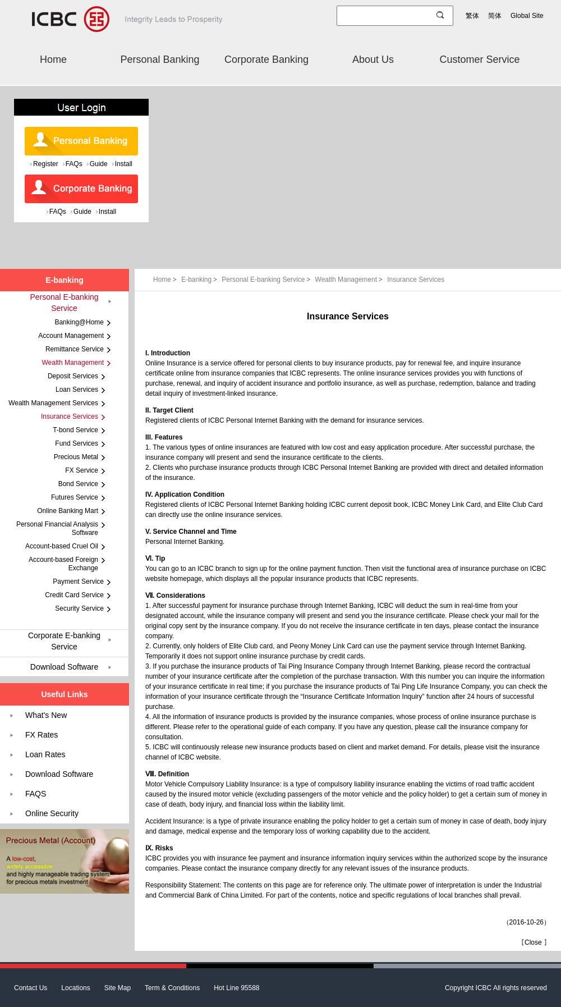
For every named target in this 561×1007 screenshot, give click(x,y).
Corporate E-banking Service (64, 641)
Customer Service (479, 59)
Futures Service (74, 497)
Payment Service (78, 581)
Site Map (117, 988)
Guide (99, 164)
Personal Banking (159, 59)
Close (533, 942)
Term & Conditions (172, 988)
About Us (373, 59)
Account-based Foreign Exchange (63, 564)
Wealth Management (350, 279)
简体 (495, 16)
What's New (46, 715)
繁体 (472, 16)
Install (123, 164)
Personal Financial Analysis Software (57, 528)
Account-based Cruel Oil (61, 546)
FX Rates (41, 734)
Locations (75, 988)
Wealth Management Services (53, 403)
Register (45, 164)
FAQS (35, 793)
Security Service (79, 608)
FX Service (81, 470)
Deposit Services (73, 376)
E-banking (200, 279)
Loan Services (77, 389)
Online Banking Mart (67, 511)
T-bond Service (75, 430)
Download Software (64, 666)
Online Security (52, 813)
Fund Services (76, 443)
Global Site (527, 16)
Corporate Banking (266, 59)
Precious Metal (76, 457)
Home (53, 59)
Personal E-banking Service (267, 279)
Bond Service (78, 484)
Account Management (71, 336)
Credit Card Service (74, 595)
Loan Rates (45, 754)
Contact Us (30, 988)
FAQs (74, 164)
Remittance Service (74, 349)
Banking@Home (79, 322)
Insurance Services (415, 279)
